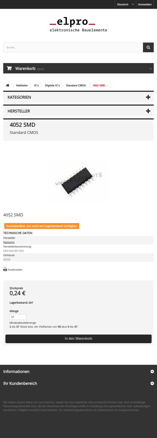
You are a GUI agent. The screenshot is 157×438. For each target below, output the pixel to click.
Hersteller (19, 111)
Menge (14, 311)
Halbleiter (22, 85)
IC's (36, 85)
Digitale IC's (52, 85)
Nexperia (8, 242)
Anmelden (145, 4)
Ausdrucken (15, 269)
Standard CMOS (76, 85)
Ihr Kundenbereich (20, 383)
